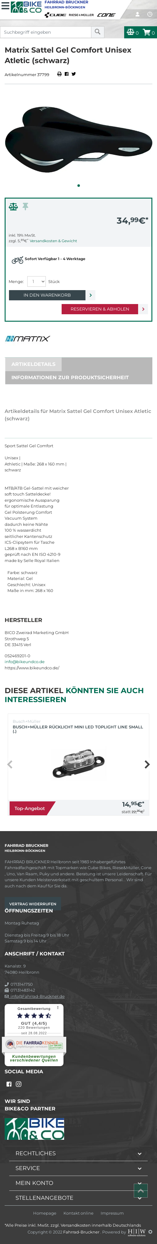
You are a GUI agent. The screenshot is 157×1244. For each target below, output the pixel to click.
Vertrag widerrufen (32, 904)
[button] (78, 185)
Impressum (112, 1213)
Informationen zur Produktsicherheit (70, 377)
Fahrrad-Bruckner (81, 1231)
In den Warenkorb (47, 295)
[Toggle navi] (5, 5)
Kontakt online (78, 1213)
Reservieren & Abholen (100, 309)
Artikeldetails (33, 364)
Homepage (44, 1213)
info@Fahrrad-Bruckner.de (35, 996)
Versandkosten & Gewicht (53, 240)
